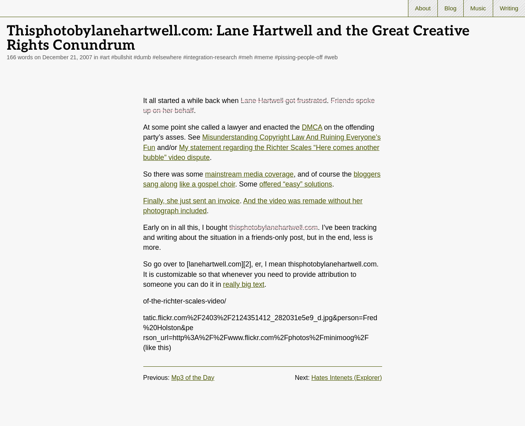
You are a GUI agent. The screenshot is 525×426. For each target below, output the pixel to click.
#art (105, 57)
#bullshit (121, 57)
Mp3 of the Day (192, 377)
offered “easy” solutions (296, 184)
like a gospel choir (207, 184)
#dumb (142, 57)
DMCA (312, 127)
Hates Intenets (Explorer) (346, 377)
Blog (451, 8)
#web (331, 57)
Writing (509, 8)
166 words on (49, 57)
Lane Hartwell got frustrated (283, 101)
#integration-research (210, 57)
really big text (243, 284)
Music (478, 8)
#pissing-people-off (298, 57)
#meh (245, 57)
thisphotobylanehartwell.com (273, 227)
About (423, 8)
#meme (263, 57)
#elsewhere (167, 57)
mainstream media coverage (249, 174)
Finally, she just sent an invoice (191, 201)
